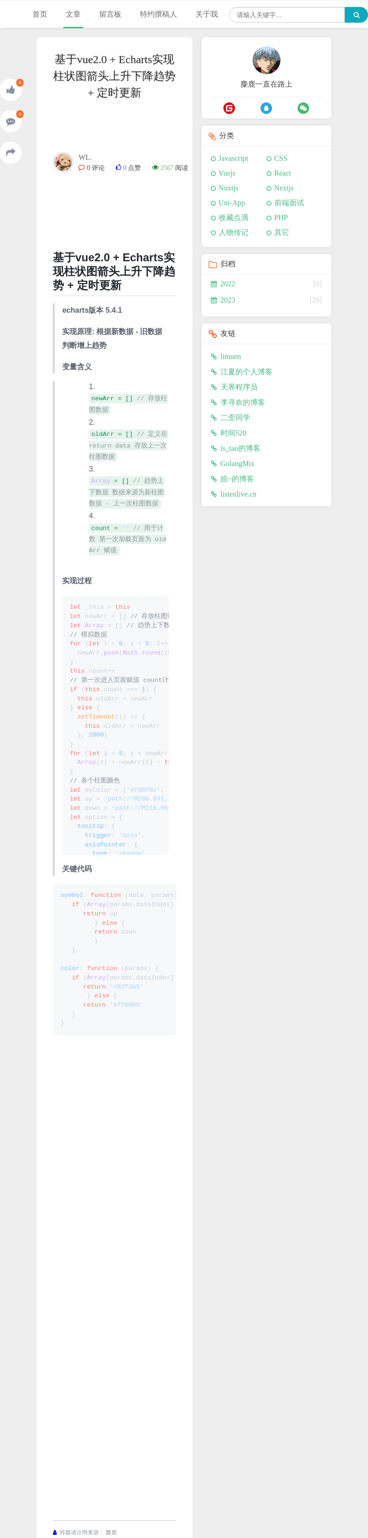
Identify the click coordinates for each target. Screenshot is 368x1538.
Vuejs (226, 173)
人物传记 (233, 232)
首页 (39, 14)
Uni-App (232, 203)
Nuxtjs (229, 188)
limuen (226, 356)
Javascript (233, 158)
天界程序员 (234, 387)
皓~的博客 (232, 479)
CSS (280, 158)
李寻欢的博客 (238, 402)
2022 (223, 284)
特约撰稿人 (158, 14)
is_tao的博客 (235, 448)
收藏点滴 (233, 217)
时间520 (229, 433)
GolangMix (233, 463)
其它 (281, 232)
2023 (223, 300)
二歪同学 (230, 418)
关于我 (207, 14)
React (282, 173)
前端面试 (289, 203)
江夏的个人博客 (242, 372)
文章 (73, 14)
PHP (281, 217)
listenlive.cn (234, 494)
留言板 (110, 14)
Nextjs (284, 188)
